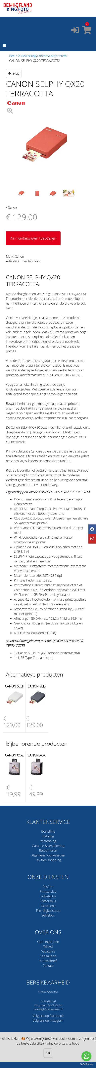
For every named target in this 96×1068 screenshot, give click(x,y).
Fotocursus (48, 901)
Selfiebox (48, 915)
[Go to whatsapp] (86, 1056)
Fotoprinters (58, 56)
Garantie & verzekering (48, 846)
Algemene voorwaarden (48, 855)
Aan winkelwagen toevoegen (33, 238)
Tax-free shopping (48, 860)
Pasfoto (48, 886)
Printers (42, 56)
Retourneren (48, 850)
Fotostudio (48, 896)
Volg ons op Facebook (48, 1016)
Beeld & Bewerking (22, 56)
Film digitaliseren (48, 910)
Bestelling (48, 831)
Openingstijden (48, 942)
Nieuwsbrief (48, 961)
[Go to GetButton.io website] (86, 1064)
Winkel (48, 946)
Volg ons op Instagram (48, 1020)
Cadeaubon (48, 956)
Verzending (48, 841)
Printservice (48, 891)
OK (48, 1053)
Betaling (48, 836)
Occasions (48, 906)
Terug (13, 73)
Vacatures (48, 951)
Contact (48, 965)
